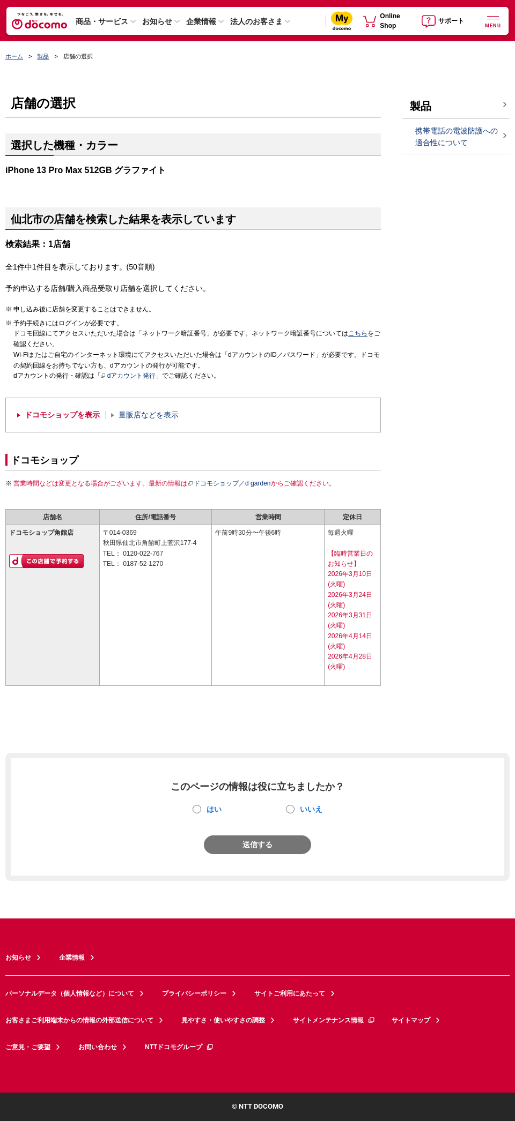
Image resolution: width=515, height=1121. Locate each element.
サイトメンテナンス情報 (334, 1020)
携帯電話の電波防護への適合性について (456, 136)
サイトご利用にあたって (289, 993)
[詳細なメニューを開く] (493, 21)
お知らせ (157, 21)
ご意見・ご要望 (27, 1047)
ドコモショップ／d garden (229, 483)
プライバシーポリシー (194, 993)
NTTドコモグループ (179, 1047)
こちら (357, 333)
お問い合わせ (97, 1047)
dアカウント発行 (128, 376)
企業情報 (201, 21)
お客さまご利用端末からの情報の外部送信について (79, 1020)
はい (214, 809)
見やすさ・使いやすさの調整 (223, 1020)
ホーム (14, 56)
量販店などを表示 (149, 415)
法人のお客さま (256, 21)
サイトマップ (411, 1020)
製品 (43, 56)
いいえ (311, 809)
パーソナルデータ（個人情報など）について (69, 993)
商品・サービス (102, 21)
